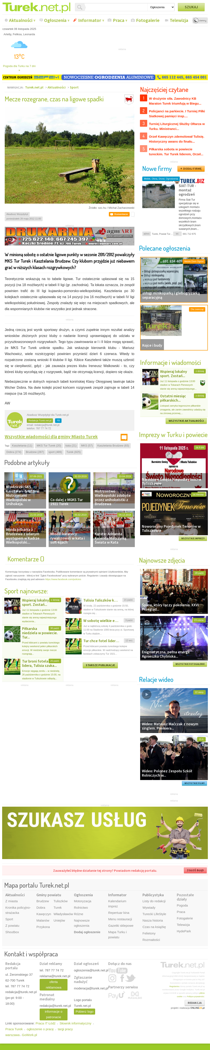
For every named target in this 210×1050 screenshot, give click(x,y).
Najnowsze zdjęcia (162, 560)
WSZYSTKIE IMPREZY (193, 538)
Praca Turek (14, 1029)
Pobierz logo (84, 1011)
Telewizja (179, 20)
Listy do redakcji (154, 901)
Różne (78, 914)
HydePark (184, 931)
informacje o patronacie (53, 1014)
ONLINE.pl (197, 1008)
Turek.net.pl (34, 87)
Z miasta (11, 901)
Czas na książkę (154, 927)
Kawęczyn (43, 914)
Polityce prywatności (195, 996)
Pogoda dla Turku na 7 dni (19, 68)
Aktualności (20, 20)
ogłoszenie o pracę (40, 1029)
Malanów (42, 920)
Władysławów (63, 914)
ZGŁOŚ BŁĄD (195, 870)
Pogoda (182, 905)
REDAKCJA (195, 1003)
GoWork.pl (29, 1035)
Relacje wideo (156, 679)
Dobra (40, 907)
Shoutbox (12, 932)
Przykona (43, 927)
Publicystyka (153, 894)
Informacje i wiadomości (170, 362)
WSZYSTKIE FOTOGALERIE (190, 664)
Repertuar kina (118, 912)
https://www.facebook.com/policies (63, 579)
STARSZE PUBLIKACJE (100, 665)
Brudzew (42, 901)
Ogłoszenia (55, 20)
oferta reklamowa (54, 984)
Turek (58, 907)
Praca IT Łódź (46, 1023)
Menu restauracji (120, 919)
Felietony (149, 933)
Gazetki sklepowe (121, 925)
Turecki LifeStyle (154, 914)
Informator (89, 20)
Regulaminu (175, 986)
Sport (74, 87)
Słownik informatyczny (75, 1023)
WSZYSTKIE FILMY (194, 783)
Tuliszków (61, 901)
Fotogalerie (147, 20)
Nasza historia (152, 920)
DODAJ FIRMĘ (192, 169)
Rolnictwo (81, 907)
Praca (118, 20)
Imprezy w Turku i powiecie (173, 434)
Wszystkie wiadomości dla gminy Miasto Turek (51, 436)
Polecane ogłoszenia (164, 248)
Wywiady (148, 907)
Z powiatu (12, 925)
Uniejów (59, 920)
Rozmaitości (151, 940)
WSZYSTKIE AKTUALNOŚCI (186, 421)
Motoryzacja (82, 901)
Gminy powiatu (48, 894)
